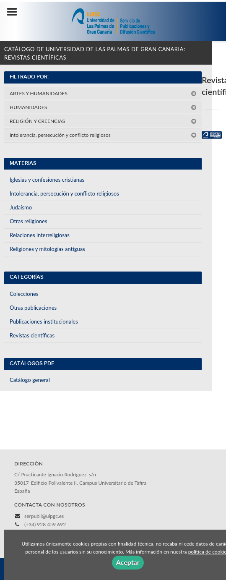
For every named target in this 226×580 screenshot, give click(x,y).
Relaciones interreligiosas (40, 235)
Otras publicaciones (33, 307)
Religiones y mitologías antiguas (47, 249)
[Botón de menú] (15, 12)
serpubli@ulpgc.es (44, 516)
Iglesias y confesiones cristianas (47, 179)
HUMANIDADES (103, 107)
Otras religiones (28, 221)
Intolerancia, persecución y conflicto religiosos (103, 135)
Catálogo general (30, 379)
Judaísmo (21, 207)
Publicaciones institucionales (44, 321)
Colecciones (24, 293)
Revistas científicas (32, 335)
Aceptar (128, 562)
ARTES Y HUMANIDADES (103, 93)
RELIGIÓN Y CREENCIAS (103, 121)
